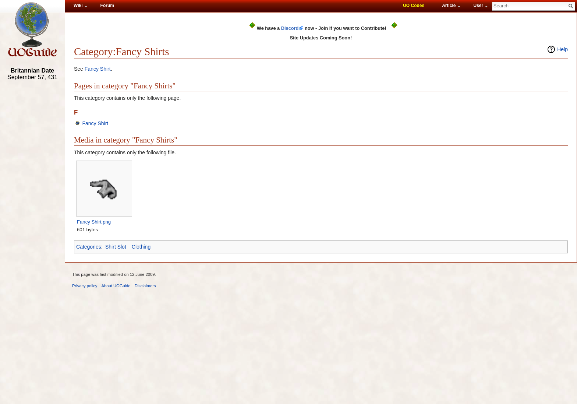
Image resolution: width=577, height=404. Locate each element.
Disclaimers (145, 286)
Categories (88, 247)
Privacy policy (84, 286)
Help (562, 49)
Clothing (141, 247)
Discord (290, 28)
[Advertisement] (32, 197)
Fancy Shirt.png (94, 222)
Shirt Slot (115, 247)
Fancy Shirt (98, 69)
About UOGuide (116, 286)
